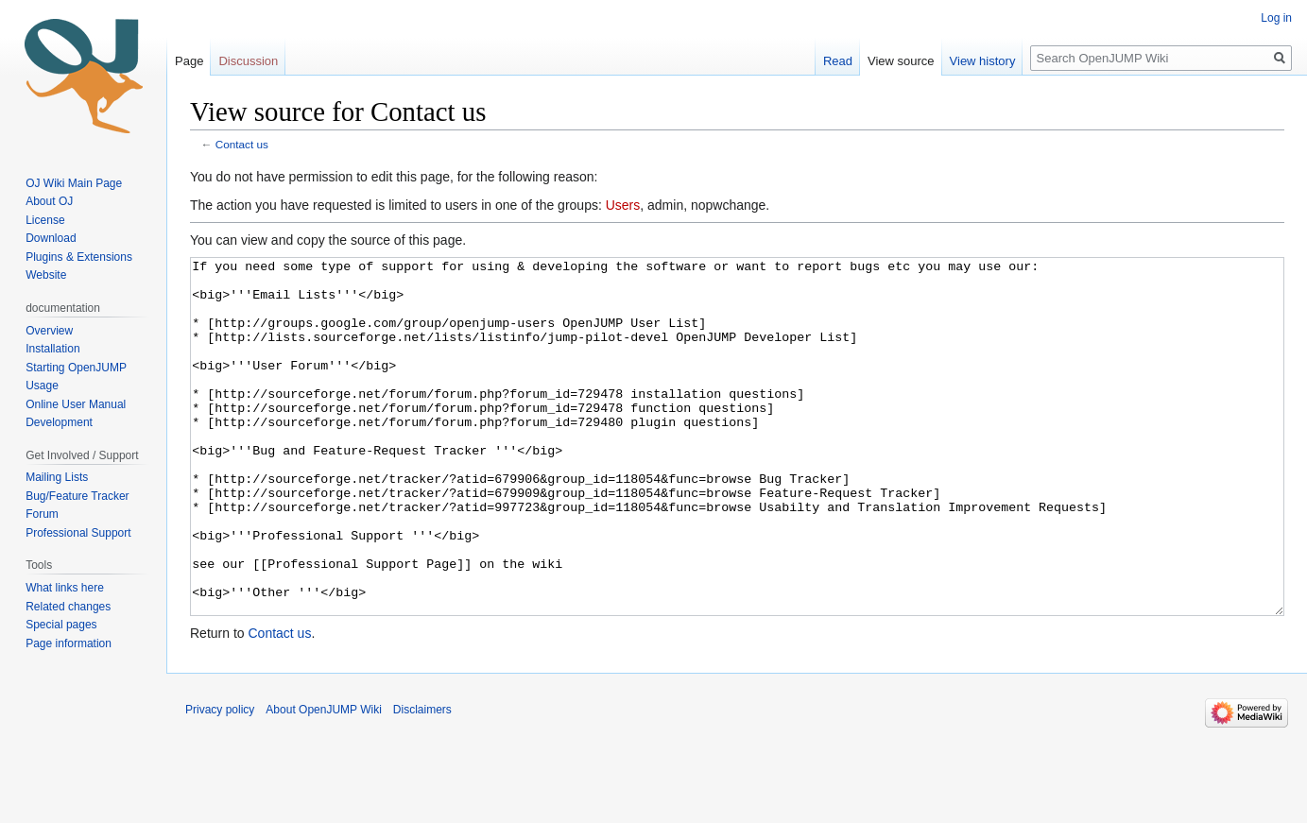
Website (46, 275)
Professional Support (78, 533)
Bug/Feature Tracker (77, 496)
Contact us (241, 144)
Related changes (68, 606)
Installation (52, 348)
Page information (69, 643)
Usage (42, 385)
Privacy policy (219, 780)
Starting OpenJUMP (76, 367)
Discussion (248, 61)
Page (189, 61)
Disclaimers (422, 780)
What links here (65, 587)
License (47, 220)
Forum (42, 514)
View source (901, 61)
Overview (49, 330)
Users (623, 205)
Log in (1276, 18)
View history (983, 61)
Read (837, 61)
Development (59, 422)
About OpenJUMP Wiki (324, 780)
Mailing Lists (57, 477)
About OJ (49, 201)
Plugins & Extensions (79, 257)
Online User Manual (76, 404)
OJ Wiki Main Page (74, 183)
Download (52, 238)
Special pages (61, 624)
